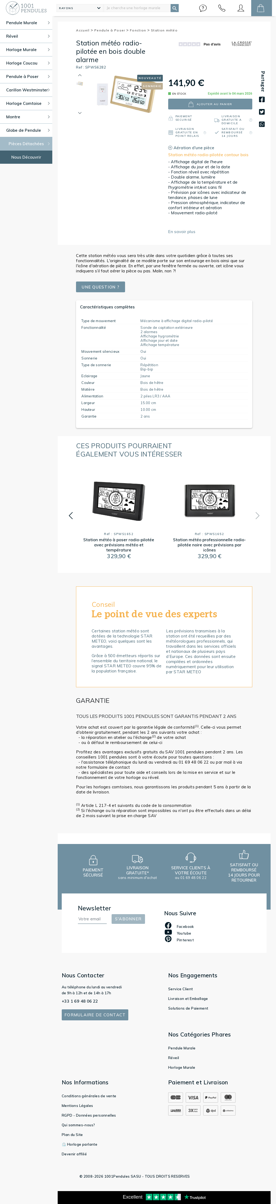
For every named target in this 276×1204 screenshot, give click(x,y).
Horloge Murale (181, 1067)
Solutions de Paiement (188, 1008)
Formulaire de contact (95, 1014)
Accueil (84, 30)
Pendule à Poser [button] (28, 76)
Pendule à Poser (111, 30)
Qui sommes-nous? (78, 1125)
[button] (203, 8)
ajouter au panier (210, 104)
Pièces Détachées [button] (29, 143)
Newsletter (94, 908)
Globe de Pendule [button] (28, 130)
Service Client (180, 989)
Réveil (173, 1058)
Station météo (164, 30)
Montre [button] (28, 116)
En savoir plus (181, 231)
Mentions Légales (77, 1105)
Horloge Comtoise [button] (28, 103)
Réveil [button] (28, 36)
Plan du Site (72, 1134)
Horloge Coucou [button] (28, 63)
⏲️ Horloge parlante (79, 1144)
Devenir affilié (74, 1154)
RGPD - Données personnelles (89, 1115)
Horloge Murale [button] (28, 49)
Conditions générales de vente (89, 1096)
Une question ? (101, 287)
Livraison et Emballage (188, 998)
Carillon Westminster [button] (28, 89)
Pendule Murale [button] (28, 22)
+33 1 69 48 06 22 (80, 1001)
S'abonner (128, 918)
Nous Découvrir (26, 157)
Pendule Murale (182, 1048)
